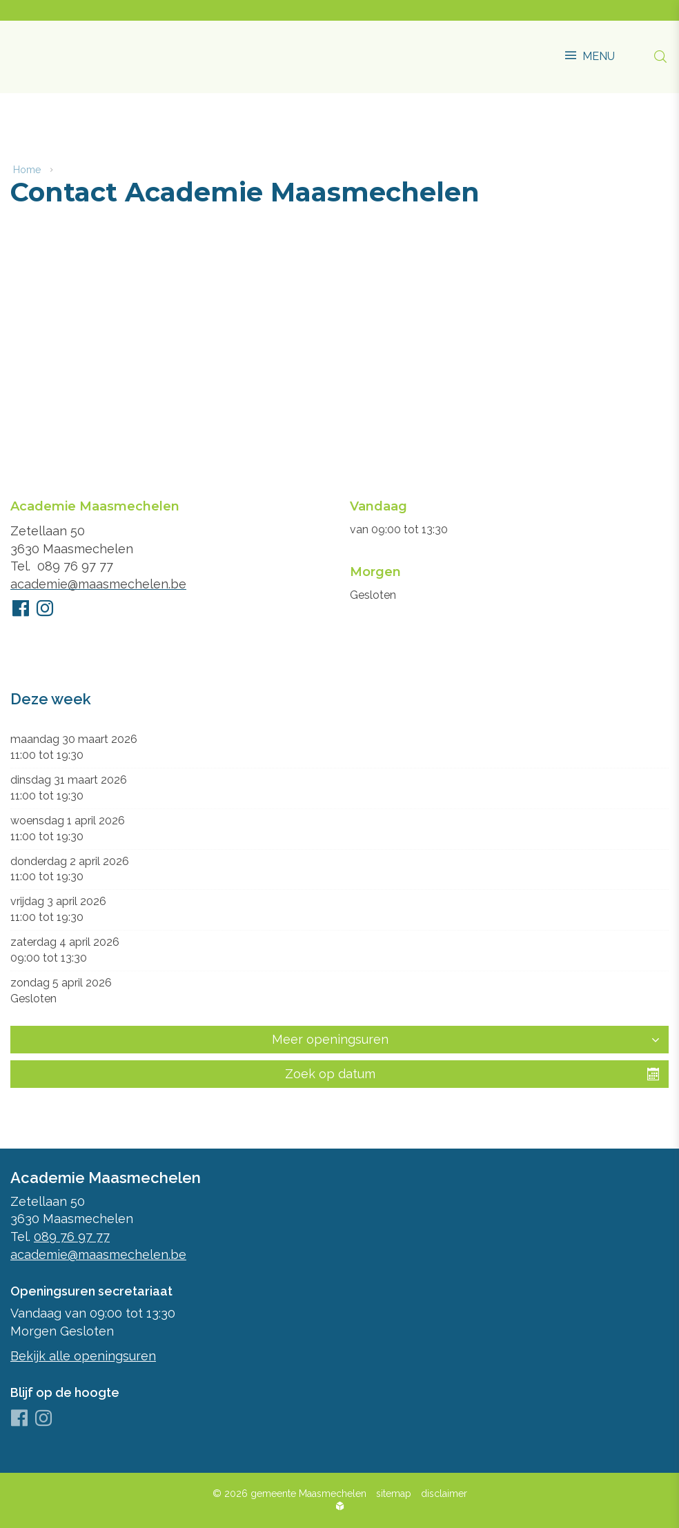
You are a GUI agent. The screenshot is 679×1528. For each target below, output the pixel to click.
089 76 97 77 (75, 568)
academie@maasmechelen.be (98, 586)
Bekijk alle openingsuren (83, 1356)
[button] (590, 49)
